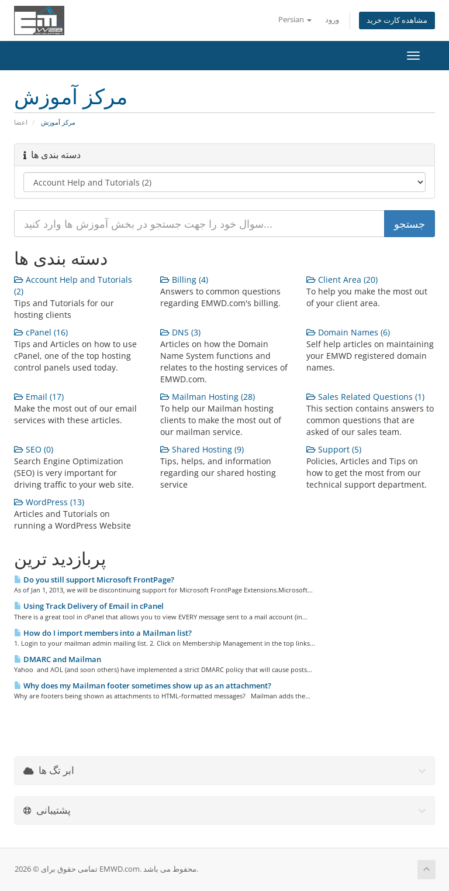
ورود (332, 20)
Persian (295, 20)
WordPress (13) (49, 502)
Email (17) (39, 396)
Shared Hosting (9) (202, 449)
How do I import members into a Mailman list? (103, 633)
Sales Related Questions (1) (365, 396)
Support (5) (333, 449)
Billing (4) (184, 279)
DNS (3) (180, 332)
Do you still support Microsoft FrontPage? (94, 579)
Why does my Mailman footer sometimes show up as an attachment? (142, 685)
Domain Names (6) (348, 332)
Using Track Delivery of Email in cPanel (89, 606)
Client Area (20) (342, 279)
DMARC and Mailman (57, 659)
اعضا (20, 122)
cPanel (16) (41, 332)
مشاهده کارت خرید (397, 20)
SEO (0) (33, 449)
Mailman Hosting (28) (207, 396)
